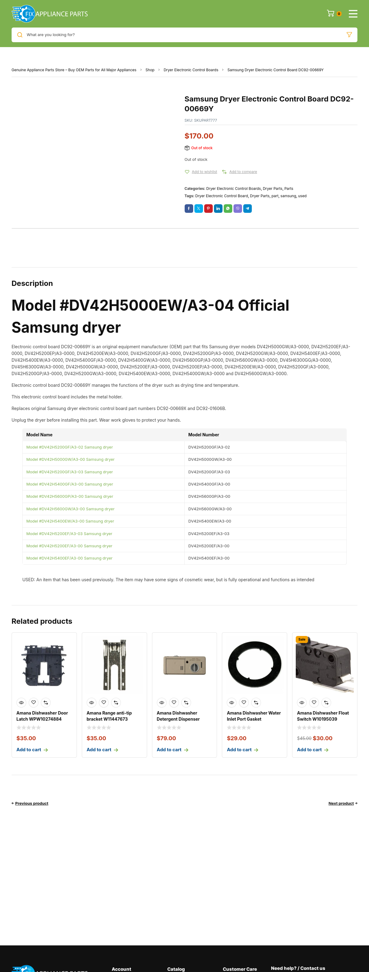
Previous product (32, 803)
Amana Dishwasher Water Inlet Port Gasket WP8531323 (254, 719)
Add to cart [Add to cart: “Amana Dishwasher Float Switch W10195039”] (309, 749)
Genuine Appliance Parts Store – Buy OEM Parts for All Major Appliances (74, 70)
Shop (150, 70)
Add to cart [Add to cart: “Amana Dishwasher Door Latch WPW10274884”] (28, 749)
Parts (288, 188)
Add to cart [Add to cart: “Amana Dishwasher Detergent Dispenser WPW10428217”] (169, 749)
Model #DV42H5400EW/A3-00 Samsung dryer (70, 521)
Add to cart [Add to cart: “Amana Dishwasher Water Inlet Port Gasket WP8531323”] (239, 749)
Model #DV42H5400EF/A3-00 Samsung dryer (69, 558)
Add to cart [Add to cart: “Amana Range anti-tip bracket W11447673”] (99, 749)
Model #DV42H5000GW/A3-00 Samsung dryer (70, 459)
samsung (288, 196)
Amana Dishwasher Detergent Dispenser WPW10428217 (178, 719)
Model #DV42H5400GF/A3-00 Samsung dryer (69, 484)
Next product (341, 803)
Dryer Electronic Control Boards (191, 70)
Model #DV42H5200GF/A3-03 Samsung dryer (69, 471)
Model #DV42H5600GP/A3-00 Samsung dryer (69, 496)
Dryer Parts (272, 188)
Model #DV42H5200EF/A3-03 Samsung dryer (69, 533)
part (274, 196)
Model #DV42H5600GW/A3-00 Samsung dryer (70, 508)
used (302, 196)
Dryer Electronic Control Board (221, 196)
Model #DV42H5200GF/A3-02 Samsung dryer (69, 447)
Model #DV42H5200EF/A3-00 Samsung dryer (69, 545)
